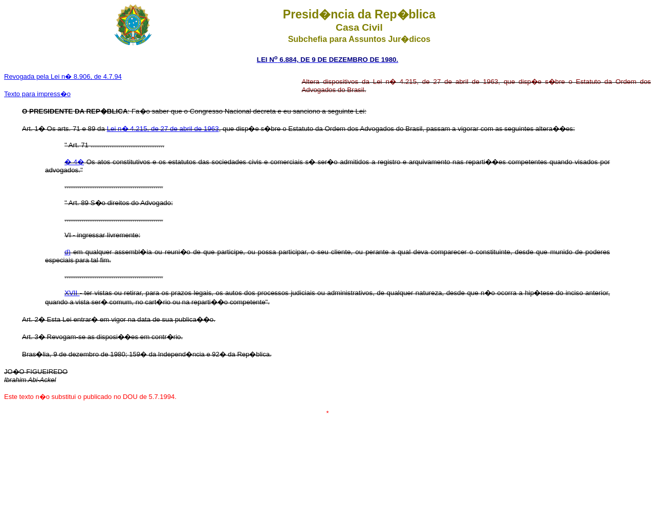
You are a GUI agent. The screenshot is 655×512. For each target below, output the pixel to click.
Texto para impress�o (37, 94)
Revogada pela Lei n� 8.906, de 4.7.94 (63, 76)
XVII (72, 293)
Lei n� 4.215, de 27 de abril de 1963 (163, 128)
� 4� (74, 162)
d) (67, 252)
